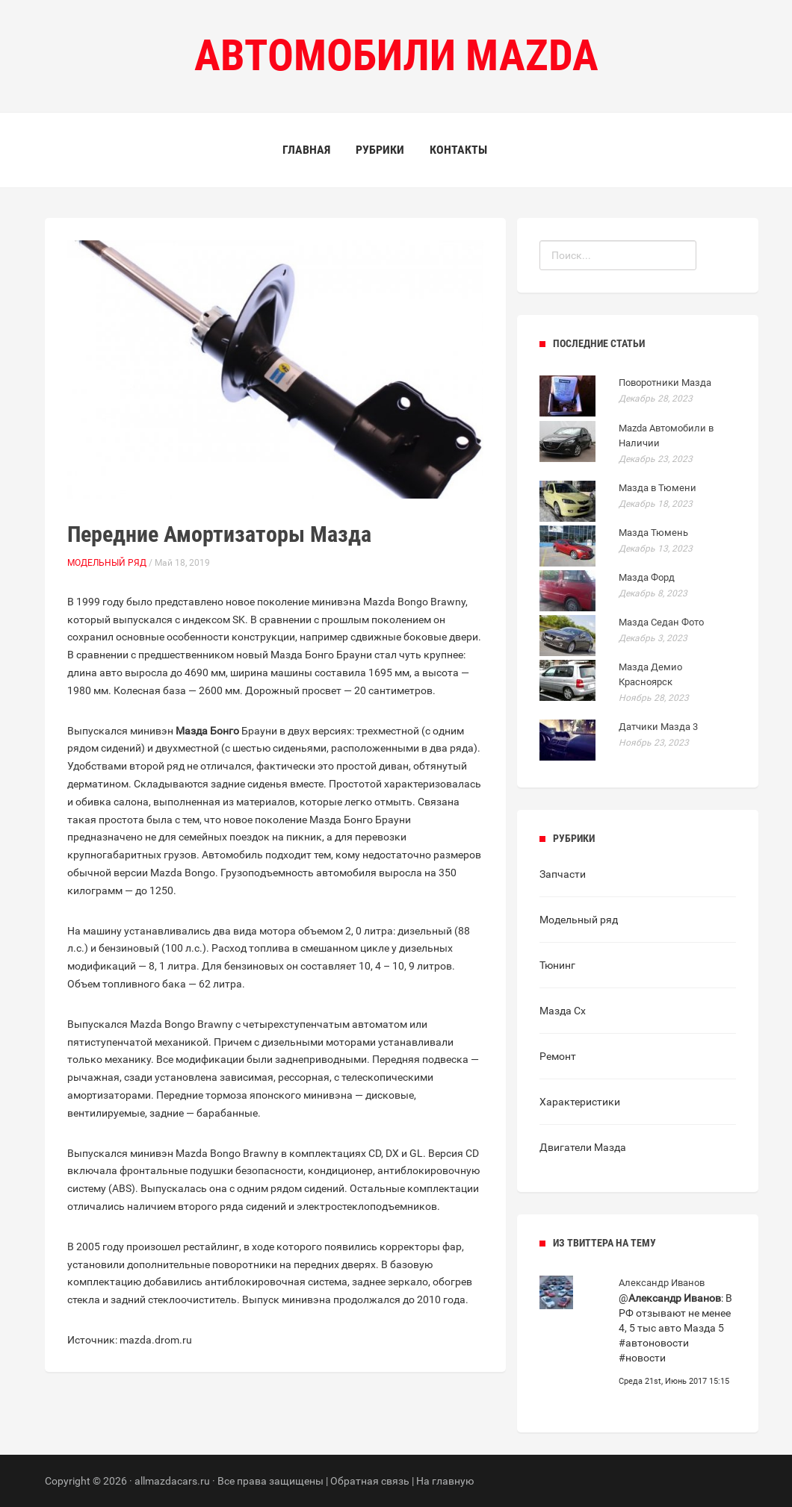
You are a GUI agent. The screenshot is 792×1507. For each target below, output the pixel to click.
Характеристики (579, 1102)
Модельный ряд (106, 563)
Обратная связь (369, 1481)
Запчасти (562, 874)
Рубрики (380, 150)
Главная (306, 150)
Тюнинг (557, 965)
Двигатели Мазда (582, 1147)
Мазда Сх (562, 1011)
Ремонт (557, 1056)
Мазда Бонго (207, 731)
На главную (445, 1481)
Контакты (458, 150)
